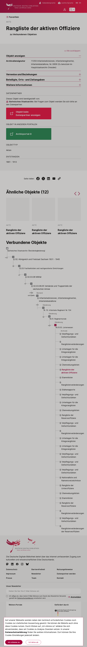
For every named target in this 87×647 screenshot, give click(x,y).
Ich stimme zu (14, 642)
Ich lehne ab (33, 642)
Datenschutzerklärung (16, 632)
